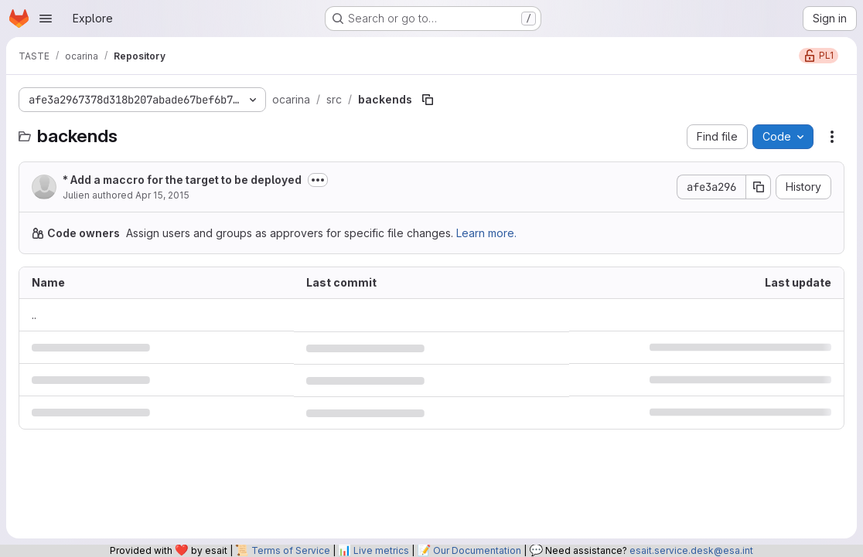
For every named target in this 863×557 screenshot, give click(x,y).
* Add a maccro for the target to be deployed (182, 179)
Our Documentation (477, 550)
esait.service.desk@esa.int (691, 550)
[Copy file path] (427, 99)
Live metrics (381, 550)
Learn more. (486, 232)
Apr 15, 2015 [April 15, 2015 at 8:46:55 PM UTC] (162, 195)
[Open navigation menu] (45, 18)
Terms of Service (290, 550)
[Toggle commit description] (318, 180)
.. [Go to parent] (34, 314)
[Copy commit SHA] (758, 187)
